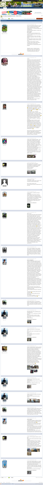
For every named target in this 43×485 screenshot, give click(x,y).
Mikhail (4, 212)
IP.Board (42, 483)
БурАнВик (4, 407)
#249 (41, 245)
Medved (4, 24)
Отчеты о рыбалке (8, 482)
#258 (41, 416)
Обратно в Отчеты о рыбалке (39, 477)
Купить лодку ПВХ (37, 12)
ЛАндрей (4, 57)
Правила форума (41, 482)
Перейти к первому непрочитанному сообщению (30, 18)
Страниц (5, 18)
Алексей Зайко (4, 258)
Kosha (4, 191)
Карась (4, 377)
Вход (37, 0)
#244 (41, 136)
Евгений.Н (4, 178)
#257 (41, 405)
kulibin (4, 162)
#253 (41, 326)
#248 (41, 210)
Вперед (12, 18)
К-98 (4, 138)
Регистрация (40, 0)
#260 (41, 458)
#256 (41, 391)
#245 (41, 160)
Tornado (4, 103)
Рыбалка (4, 482)
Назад (2, 18)
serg (4, 345)
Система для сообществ (38, 483)
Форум (1, 482)
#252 (41, 308)
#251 (41, 298)
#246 (41, 176)
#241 (41, 22)
